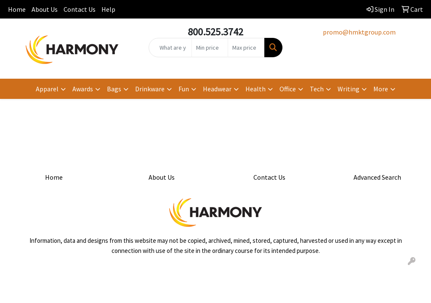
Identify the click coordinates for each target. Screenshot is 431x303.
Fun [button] (183, 89)
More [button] (380, 89)
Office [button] (287, 89)
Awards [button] (82, 89)
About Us (45, 9)
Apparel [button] (47, 89)
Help (108, 9)
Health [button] (255, 89)
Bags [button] (114, 89)
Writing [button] (348, 89)
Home (17, 9)
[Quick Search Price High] (246, 47)
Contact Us (80, 9)
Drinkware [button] (150, 89)
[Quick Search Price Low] (210, 47)
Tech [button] (317, 89)
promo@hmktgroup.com (359, 32)
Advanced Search (377, 177)
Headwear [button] (217, 89)
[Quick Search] (170, 47)
